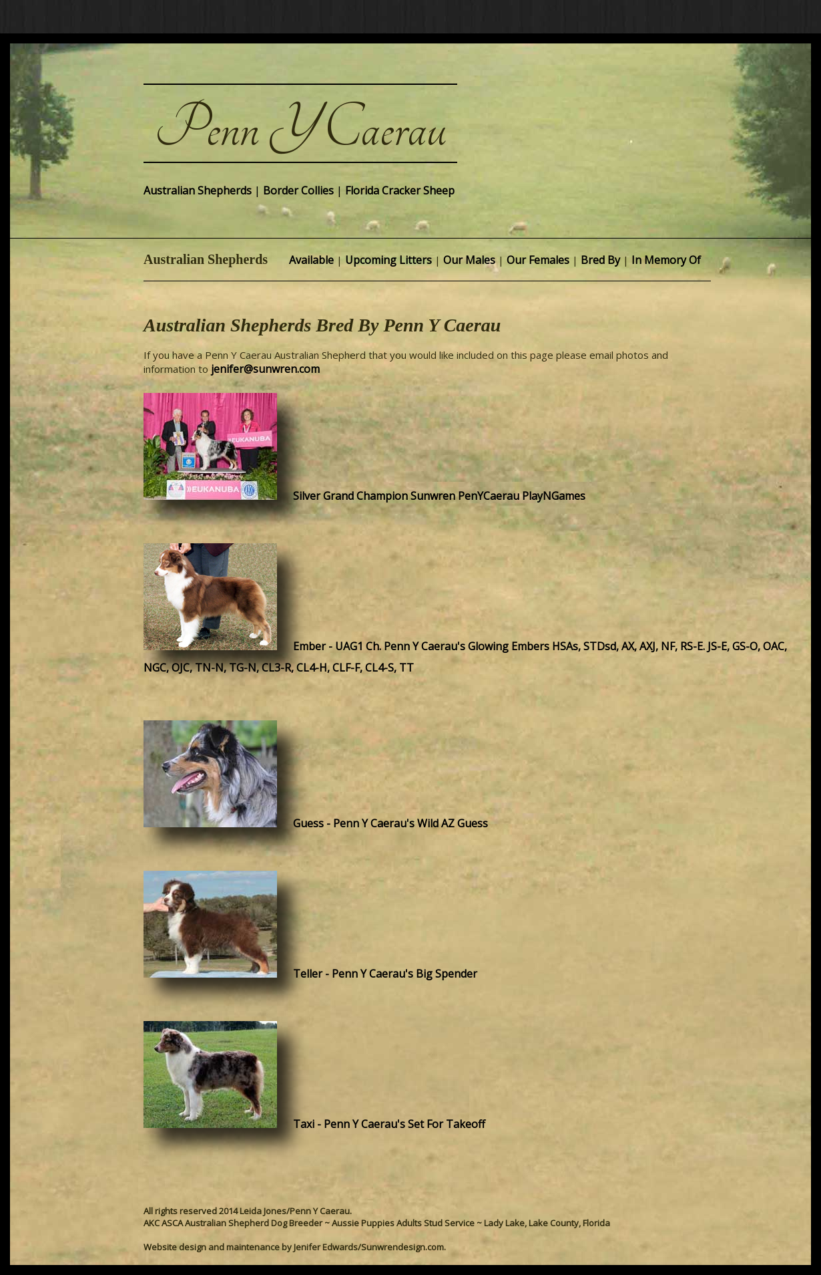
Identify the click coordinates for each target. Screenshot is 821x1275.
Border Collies (298, 190)
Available (311, 260)
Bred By (600, 260)
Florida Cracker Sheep (400, 190)
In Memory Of (666, 260)
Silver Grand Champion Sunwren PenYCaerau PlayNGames (432, 495)
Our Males (469, 260)
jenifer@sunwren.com (265, 369)
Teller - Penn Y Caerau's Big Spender (378, 973)
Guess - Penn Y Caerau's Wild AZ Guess (384, 823)
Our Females (538, 260)
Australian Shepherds (198, 190)
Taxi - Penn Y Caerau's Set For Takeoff (382, 1124)
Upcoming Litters (388, 260)
